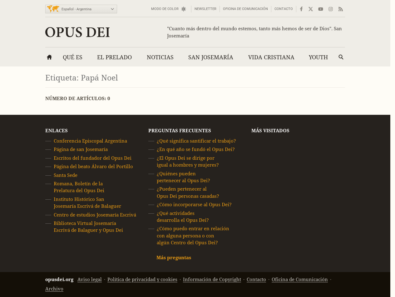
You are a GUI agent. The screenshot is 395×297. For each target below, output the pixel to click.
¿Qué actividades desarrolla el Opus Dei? (183, 217)
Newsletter (205, 9)
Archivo (54, 288)
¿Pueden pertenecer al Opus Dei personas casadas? (188, 192)
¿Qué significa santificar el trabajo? (196, 141)
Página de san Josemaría (81, 149)
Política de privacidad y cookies (142, 279)
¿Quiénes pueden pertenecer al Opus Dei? (183, 177)
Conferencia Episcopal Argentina (90, 141)
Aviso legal (89, 279)
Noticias (160, 57)
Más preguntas (173, 257)
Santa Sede (65, 175)
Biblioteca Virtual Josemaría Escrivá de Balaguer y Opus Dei (88, 227)
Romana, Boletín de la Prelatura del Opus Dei (79, 187)
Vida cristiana (271, 57)
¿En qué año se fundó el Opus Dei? (196, 149)
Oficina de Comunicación (245, 9)
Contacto (283, 9)
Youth (318, 57)
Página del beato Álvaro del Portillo (93, 166)
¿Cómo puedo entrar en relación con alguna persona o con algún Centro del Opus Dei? (193, 235)
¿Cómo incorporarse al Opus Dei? (194, 204)
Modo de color (165, 9)
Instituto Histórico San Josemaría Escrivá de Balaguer (87, 203)
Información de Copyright (212, 279)
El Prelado (114, 57)
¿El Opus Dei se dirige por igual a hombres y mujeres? (188, 161)
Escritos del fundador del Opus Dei (92, 158)
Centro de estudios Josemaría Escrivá (95, 214)
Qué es (72, 57)
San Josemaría (210, 57)
